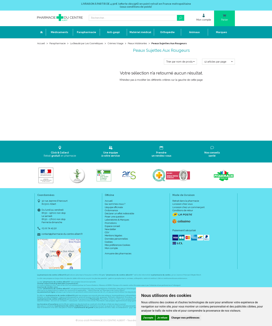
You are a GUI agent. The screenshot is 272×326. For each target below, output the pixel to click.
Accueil (41, 43)
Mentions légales (113, 236)
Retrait (60, 151)
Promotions (111, 223)
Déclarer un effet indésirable (119, 214)
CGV (107, 232)
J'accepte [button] (148, 317)
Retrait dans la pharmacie (185, 201)
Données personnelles (116, 239)
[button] (180, 62)
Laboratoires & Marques (117, 220)
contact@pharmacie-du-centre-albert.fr (62, 234)
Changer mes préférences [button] (185, 317)
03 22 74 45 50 (49, 228)
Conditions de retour (182, 210)
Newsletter (110, 229)
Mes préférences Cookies (117, 245)
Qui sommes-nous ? (115, 204)
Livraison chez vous (182, 204)
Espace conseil (112, 226)
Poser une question (114, 217)
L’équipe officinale (114, 207)
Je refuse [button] (162, 317)
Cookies (109, 242)
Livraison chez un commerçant (188, 207)
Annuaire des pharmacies (118, 254)
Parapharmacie (58, 43)
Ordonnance (111, 210)
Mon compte (111, 248)
